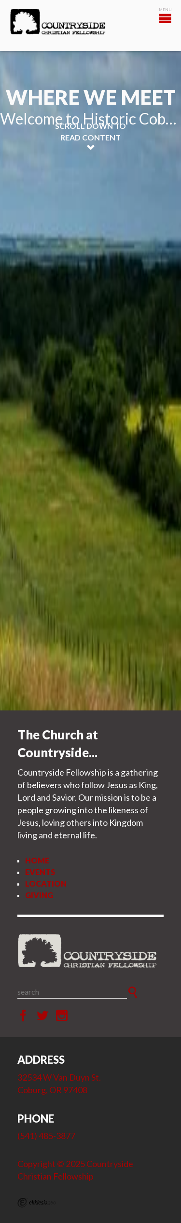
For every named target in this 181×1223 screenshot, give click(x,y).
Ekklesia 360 (36, 1203)
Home (37, 860)
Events (40, 871)
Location (46, 883)
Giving (39, 895)
